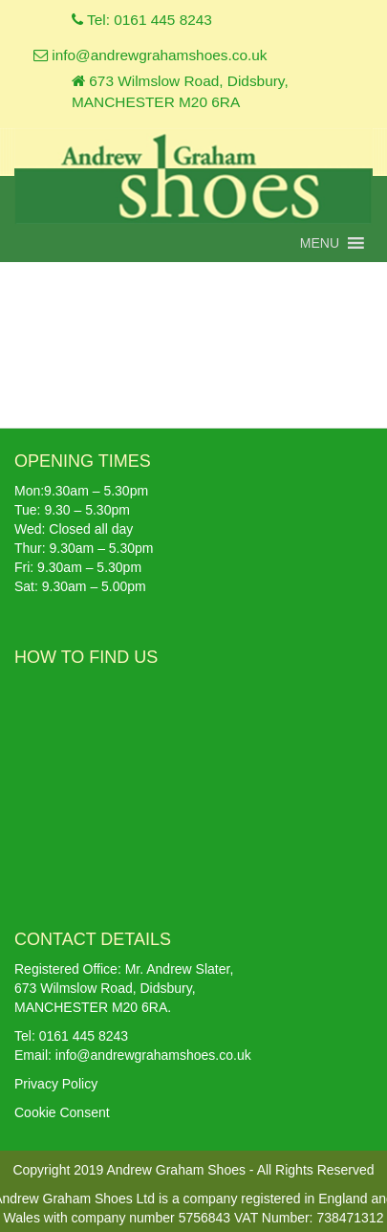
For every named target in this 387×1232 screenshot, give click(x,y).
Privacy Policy (55, 1083)
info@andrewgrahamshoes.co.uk (150, 55)
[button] (319, 243)
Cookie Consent (62, 1112)
